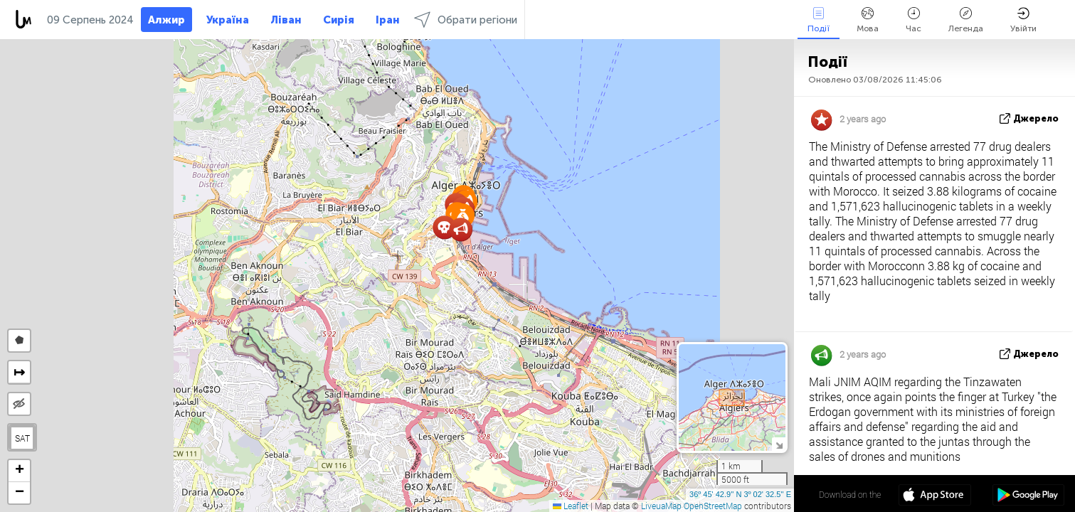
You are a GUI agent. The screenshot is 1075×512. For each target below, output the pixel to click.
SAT (22, 438)
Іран (388, 20)
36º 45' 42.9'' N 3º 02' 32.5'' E (740, 494)
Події (818, 20)
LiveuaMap (661, 505)
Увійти (1023, 20)
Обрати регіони (465, 19)
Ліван (286, 20)
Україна (227, 20)
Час (913, 20)
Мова (868, 20)
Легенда (965, 20)
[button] (461, 229)
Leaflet (570, 505)
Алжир (166, 20)
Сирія (338, 20)
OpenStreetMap (713, 505)
